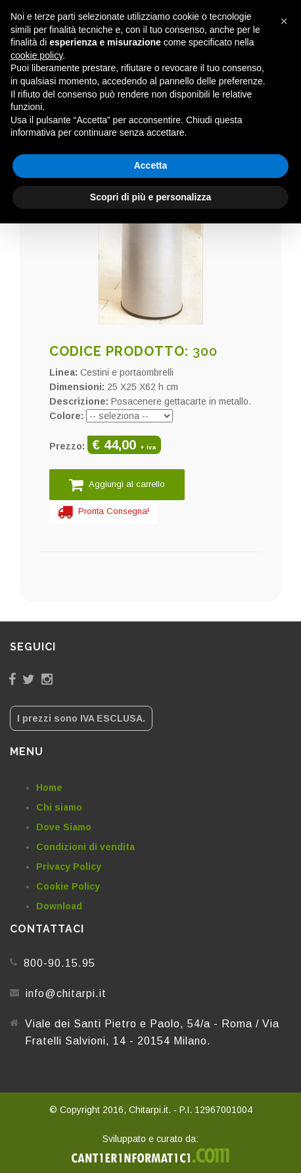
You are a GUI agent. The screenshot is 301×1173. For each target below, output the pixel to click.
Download (59, 906)
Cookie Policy (68, 886)
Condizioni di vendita (85, 847)
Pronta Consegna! (103, 511)
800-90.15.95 (59, 963)
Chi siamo (59, 807)
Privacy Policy (68, 866)
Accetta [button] (151, 165)
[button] (283, 21)
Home (49, 787)
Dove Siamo (63, 827)
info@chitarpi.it (66, 993)
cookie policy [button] (36, 55)
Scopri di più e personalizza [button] (150, 197)
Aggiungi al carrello (117, 484)
